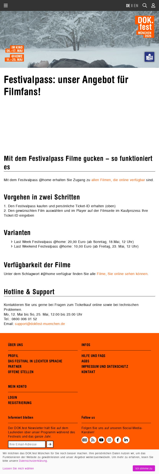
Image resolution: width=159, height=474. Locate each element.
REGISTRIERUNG (20, 403)
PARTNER (15, 367)
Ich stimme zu (143, 468)
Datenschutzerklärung (33, 460)
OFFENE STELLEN (20, 372)
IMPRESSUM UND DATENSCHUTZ (105, 367)
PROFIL (13, 356)
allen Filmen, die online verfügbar (118, 179)
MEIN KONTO (17, 387)
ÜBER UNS (15, 345)
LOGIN (12, 397)
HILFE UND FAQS (93, 356)
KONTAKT (88, 372)
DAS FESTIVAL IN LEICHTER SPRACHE (35, 361)
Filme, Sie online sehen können (122, 273)
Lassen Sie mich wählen (18, 468)
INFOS (86, 345)
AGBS (85, 361)
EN (136, 6)
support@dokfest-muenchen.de (40, 323)
